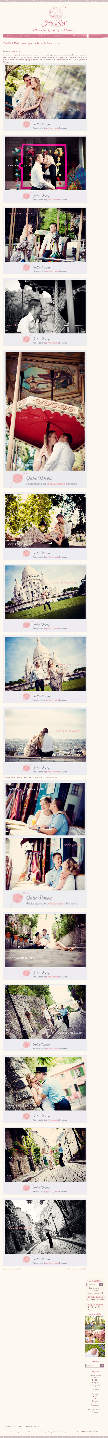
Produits (95, 1401)
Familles (95, 1380)
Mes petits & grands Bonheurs (95, 1411)
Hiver (95, 1397)
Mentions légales (32, 1427)
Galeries (42, 36)
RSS (88, 1310)
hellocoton (99, 1307)
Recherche (95, 1361)
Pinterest (92, 1307)
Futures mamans (95, 1375)
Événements (95, 1405)
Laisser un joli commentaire (12, 1269)
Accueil (9, 36)
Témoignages (11, 1427)
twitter (95, 1307)
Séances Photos (58, 36)
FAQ (20, 1427)
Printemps (95, 1389)
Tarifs (73, 36)
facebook (88, 1307)
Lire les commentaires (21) (77, 1269)
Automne (95, 1394)
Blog (98, 40)
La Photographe (25, 36)
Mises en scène (95, 1385)
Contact (86, 36)
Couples (15, 51)
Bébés (95, 1378)
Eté (20, 51)
